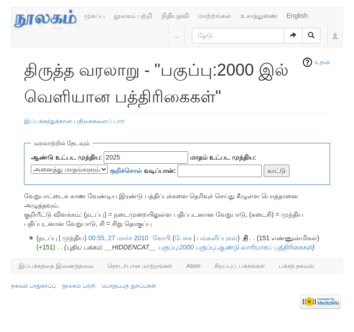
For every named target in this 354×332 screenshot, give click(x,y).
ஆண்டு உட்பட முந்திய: (66, 157)
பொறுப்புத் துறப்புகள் (128, 286)
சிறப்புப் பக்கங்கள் (239, 265)
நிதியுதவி (175, 15)
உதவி (322, 62)
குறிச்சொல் (126, 170)
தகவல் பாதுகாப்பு (33, 286)
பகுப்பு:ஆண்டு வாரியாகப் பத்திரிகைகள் (254, 247)
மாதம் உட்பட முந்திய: (223, 157)
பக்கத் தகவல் (296, 265)
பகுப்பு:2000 (176, 247)
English (297, 15)
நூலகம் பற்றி (133, 15)
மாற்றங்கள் (214, 15)
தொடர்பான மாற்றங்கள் (140, 265)
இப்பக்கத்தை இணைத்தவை (56, 265)
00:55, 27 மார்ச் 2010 (118, 238)
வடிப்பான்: (143, 170)
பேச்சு (183, 238)
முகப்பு (94, 15)
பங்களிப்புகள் (217, 238)
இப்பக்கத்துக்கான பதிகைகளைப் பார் (74, 121)
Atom (193, 265)
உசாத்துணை (259, 15)
